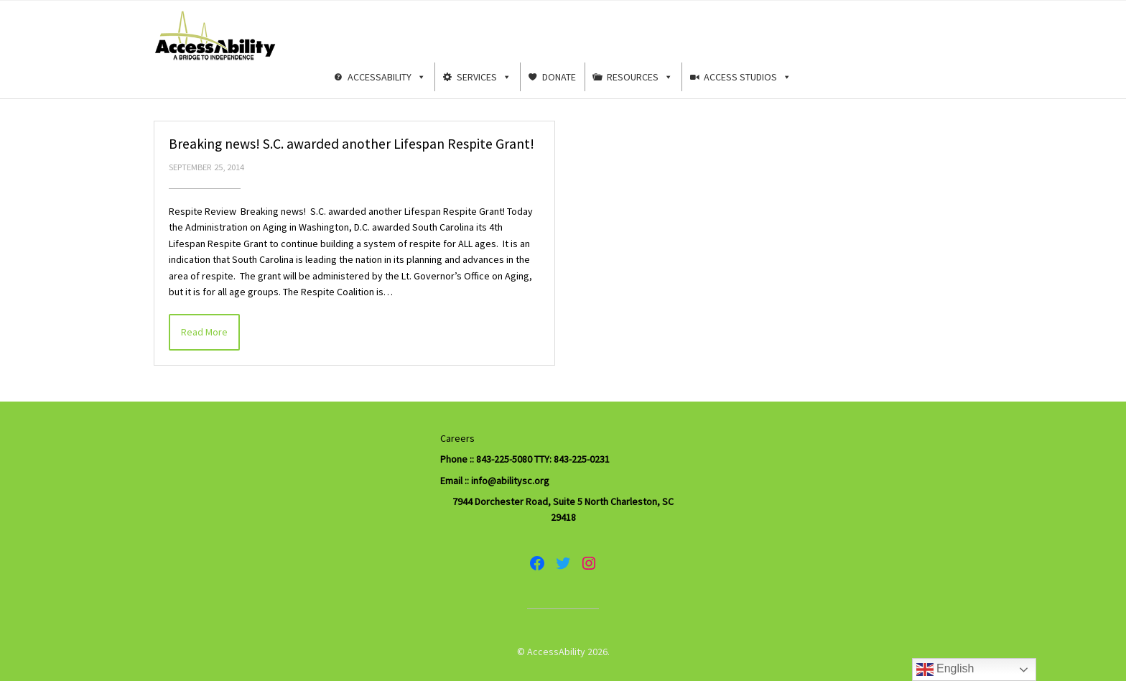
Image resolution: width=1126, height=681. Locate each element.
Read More (204, 331)
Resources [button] (640, 76)
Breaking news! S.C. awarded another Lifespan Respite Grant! (351, 143)
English (945, 669)
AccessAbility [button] (387, 76)
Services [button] (484, 76)
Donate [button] (559, 76)
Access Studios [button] (747, 76)
